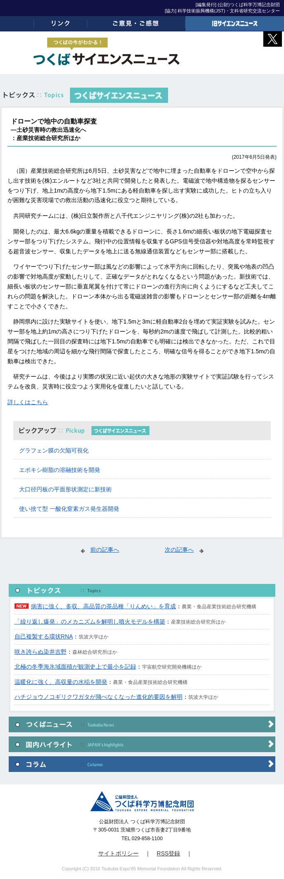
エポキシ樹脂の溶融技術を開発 (59, 470)
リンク (60, 23)
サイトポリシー (118, 853)
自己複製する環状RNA (43, 636)
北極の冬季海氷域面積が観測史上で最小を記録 (75, 666)
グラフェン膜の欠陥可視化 (54, 450)
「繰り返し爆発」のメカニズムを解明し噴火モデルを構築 (89, 621)
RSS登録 (169, 853)
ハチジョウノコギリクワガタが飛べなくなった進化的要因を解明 (98, 696)
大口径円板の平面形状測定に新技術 (65, 489)
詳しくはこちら (27, 402)
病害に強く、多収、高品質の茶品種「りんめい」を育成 (103, 606)
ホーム (17, 23)
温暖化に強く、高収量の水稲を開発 (60, 682)
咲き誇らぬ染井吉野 (40, 651)
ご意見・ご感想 (136, 23)
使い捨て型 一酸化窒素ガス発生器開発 (69, 508)
